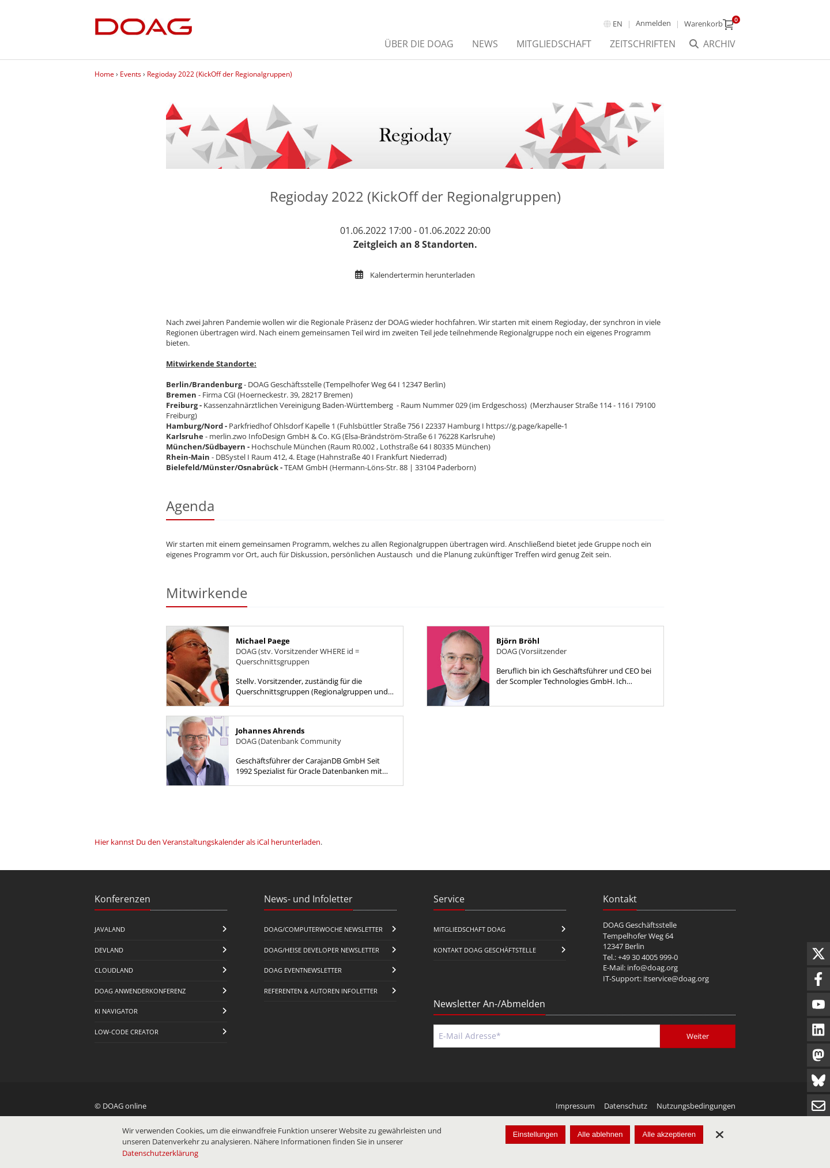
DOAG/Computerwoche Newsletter (323, 929)
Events (130, 74)
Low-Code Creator (127, 1031)
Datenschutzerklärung (160, 1153)
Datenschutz (625, 1106)
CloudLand (114, 970)
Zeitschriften (643, 43)
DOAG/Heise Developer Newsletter (321, 950)
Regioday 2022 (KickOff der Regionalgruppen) (219, 74)
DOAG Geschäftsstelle (640, 925)
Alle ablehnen (600, 1134)
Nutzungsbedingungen (696, 1106)
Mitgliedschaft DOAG (469, 929)
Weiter (697, 1036)
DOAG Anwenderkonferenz (140, 990)
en (617, 23)
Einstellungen (535, 1134)
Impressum (575, 1106)
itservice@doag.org (676, 978)
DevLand (109, 950)
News (485, 43)
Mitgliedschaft (553, 43)
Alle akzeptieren (669, 1134)
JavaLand (110, 929)
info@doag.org (652, 967)
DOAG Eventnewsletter (303, 970)
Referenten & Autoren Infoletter (321, 990)
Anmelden (653, 23)
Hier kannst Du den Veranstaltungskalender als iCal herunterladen (207, 842)
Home (104, 74)
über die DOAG (419, 43)
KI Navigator (116, 1011)
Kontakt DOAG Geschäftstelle (484, 950)
